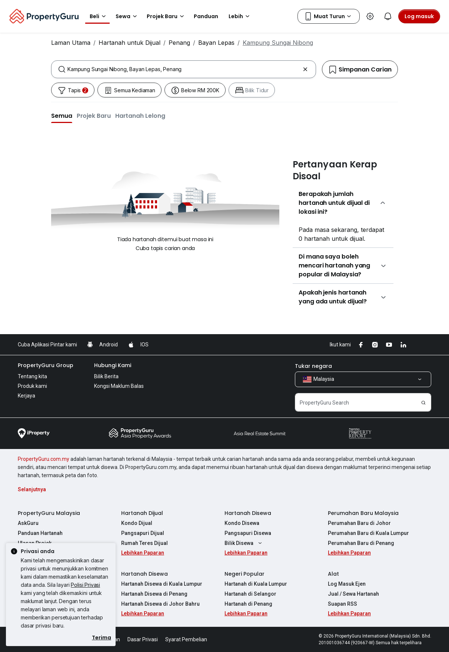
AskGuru (28, 523)
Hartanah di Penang (248, 604)
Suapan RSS (342, 604)
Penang (179, 42)
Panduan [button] (206, 16)
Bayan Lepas (216, 42)
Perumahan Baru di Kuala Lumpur (368, 533)
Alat (333, 574)
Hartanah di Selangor (250, 594)
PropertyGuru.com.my (43, 459)
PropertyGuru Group (45, 365)
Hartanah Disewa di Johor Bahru (160, 604)
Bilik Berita (106, 376)
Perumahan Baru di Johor (359, 523)
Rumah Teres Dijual (144, 543)
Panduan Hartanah (40, 533)
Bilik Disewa (244, 543)
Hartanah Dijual (142, 513)
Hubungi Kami (112, 365)
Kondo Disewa (241, 523)
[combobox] (183, 69)
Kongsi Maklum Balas (119, 386)
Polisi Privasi (85, 585)
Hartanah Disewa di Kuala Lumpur (161, 584)
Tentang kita (32, 376)
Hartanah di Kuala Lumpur (255, 584)
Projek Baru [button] (166, 16)
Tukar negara (313, 366)
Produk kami (32, 386)
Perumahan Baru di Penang (361, 543)
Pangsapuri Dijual (142, 533)
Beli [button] (99, 16)
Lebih (240, 16)
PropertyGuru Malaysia (49, 513)
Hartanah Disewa (247, 513)
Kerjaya (26, 396)
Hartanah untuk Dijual (129, 42)
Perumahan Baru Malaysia (363, 513)
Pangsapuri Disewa (247, 533)
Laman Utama (70, 42)
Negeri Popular (244, 574)
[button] (61, 115)
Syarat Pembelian (186, 639)
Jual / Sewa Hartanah (353, 594)
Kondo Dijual (136, 523)
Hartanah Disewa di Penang (154, 594)
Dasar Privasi (142, 639)
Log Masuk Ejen (347, 584)
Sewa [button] (127, 16)
